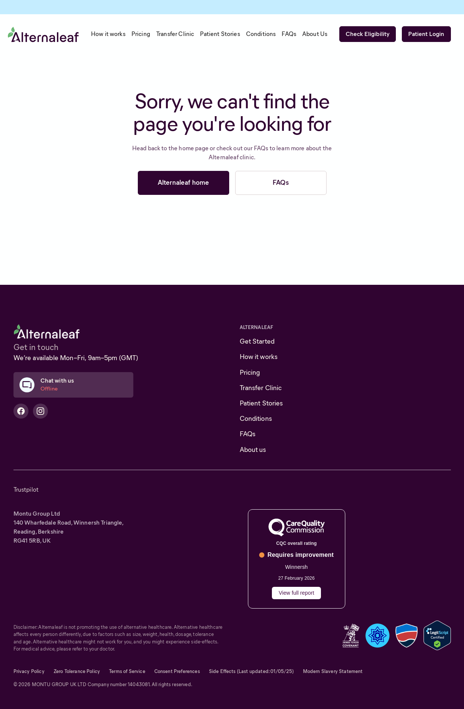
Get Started (257, 341)
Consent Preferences (177, 671)
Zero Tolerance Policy (77, 671)
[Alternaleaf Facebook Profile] (20, 411)
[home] (43, 34)
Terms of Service (127, 671)
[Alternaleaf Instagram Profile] (40, 411)
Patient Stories (261, 403)
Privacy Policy (29, 671)
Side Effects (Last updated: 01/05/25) (251, 671)
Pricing (250, 372)
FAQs (281, 182)
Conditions (256, 418)
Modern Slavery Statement (333, 671)
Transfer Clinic (261, 388)
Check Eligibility (368, 33)
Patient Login (426, 33)
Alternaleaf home (183, 182)
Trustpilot (26, 489)
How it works (259, 357)
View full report (296, 593)
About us (253, 450)
